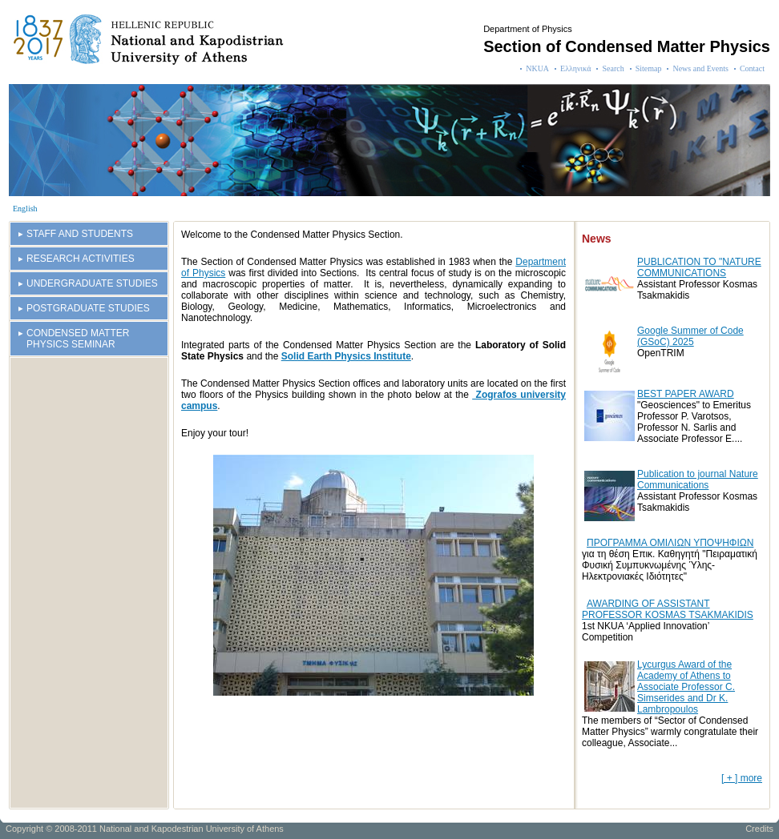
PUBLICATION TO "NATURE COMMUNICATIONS (699, 267)
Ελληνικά (575, 68)
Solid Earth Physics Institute (346, 356)
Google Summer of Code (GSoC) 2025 (690, 336)
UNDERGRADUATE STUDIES (92, 283)
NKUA (537, 68)
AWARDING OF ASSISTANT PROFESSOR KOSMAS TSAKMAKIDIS (667, 609)
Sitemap (649, 68)
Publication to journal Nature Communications (697, 479)
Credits (759, 828)
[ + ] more (741, 778)
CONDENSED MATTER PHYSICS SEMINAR (77, 338)
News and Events (700, 68)
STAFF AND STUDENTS (79, 233)
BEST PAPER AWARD (685, 393)
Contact (752, 68)
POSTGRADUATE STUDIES (88, 308)
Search (613, 68)
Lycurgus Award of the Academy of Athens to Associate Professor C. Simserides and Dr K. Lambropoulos (686, 687)
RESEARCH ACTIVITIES (80, 258)
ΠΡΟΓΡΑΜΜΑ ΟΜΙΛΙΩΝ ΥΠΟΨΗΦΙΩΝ (670, 542)
